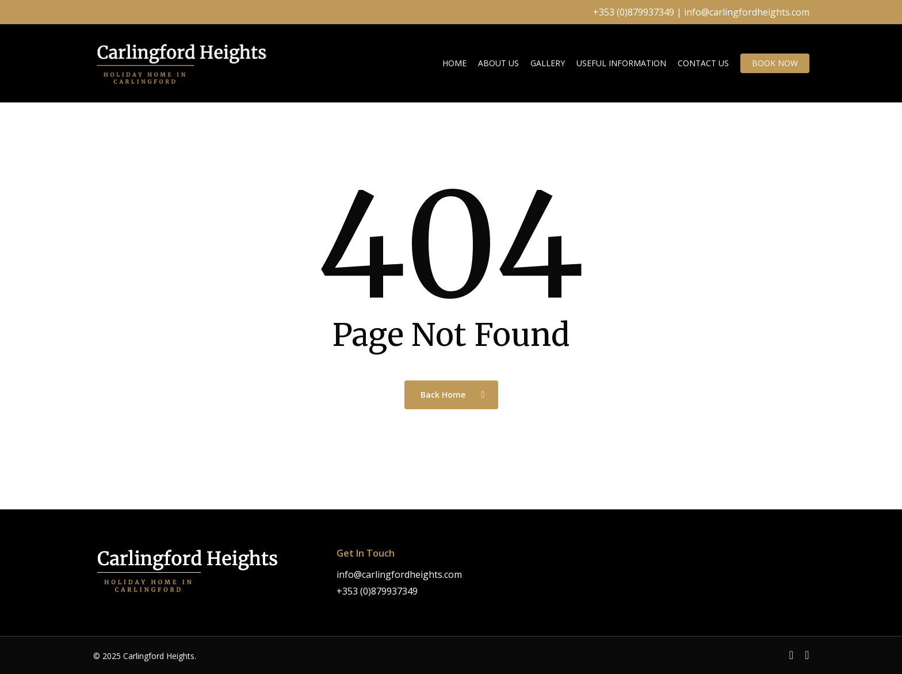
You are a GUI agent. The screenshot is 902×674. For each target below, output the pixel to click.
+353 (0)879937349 (633, 12)
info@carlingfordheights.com (746, 12)
